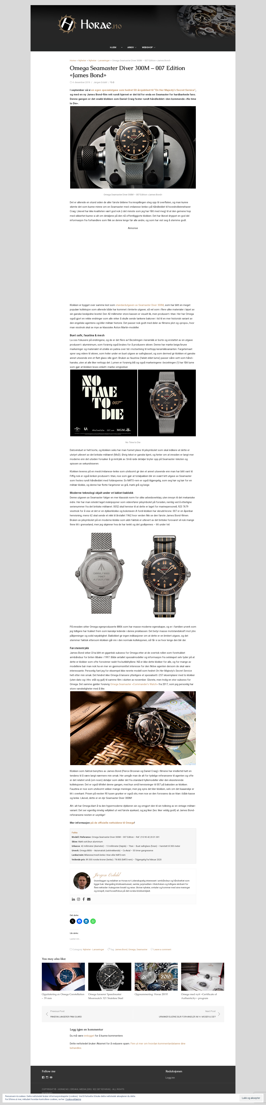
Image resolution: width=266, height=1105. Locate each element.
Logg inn (170, 1078)
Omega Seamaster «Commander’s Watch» (134, 684)
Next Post (188, 1014)
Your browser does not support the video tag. (133, 261)
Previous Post (65, 1014)
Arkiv (130, 47)
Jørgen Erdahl (100, 82)
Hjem (113, 47)
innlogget (89, 1036)
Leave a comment (162, 949)
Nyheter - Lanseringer (99, 60)
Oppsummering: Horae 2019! (151, 994)
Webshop (147, 47)
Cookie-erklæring (73, 1099)
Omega (132, 949)
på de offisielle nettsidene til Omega (112, 822)
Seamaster (142, 949)
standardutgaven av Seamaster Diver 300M (140, 305)
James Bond (121, 949)
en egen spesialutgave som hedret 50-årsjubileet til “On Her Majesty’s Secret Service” (143, 90)
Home (73, 60)
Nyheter (82, 60)
